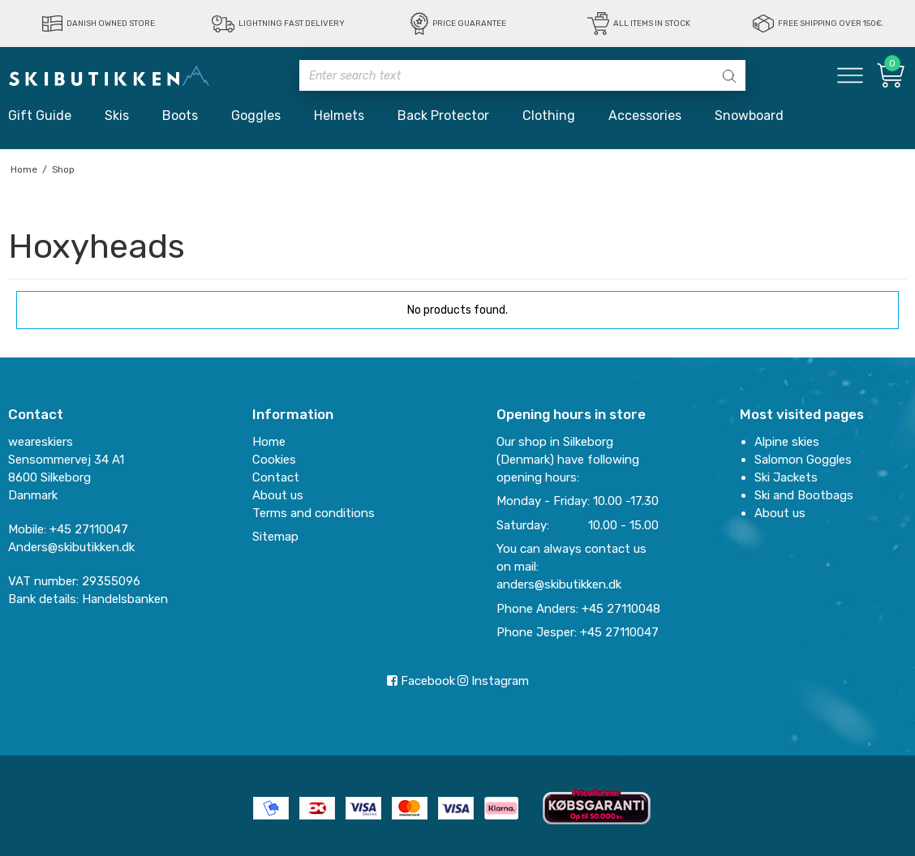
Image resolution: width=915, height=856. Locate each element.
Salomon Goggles (803, 459)
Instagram (493, 681)
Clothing (548, 115)
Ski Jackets (786, 477)
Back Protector (443, 115)
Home (269, 441)
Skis (117, 115)
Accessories (644, 115)
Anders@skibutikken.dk (71, 547)
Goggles (256, 115)
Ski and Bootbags (803, 495)
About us (779, 513)
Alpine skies (786, 441)
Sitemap (275, 536)
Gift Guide (39, 115)
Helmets (339, 115)
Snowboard (749, 115)
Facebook (421, 681)
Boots (180, 115)
